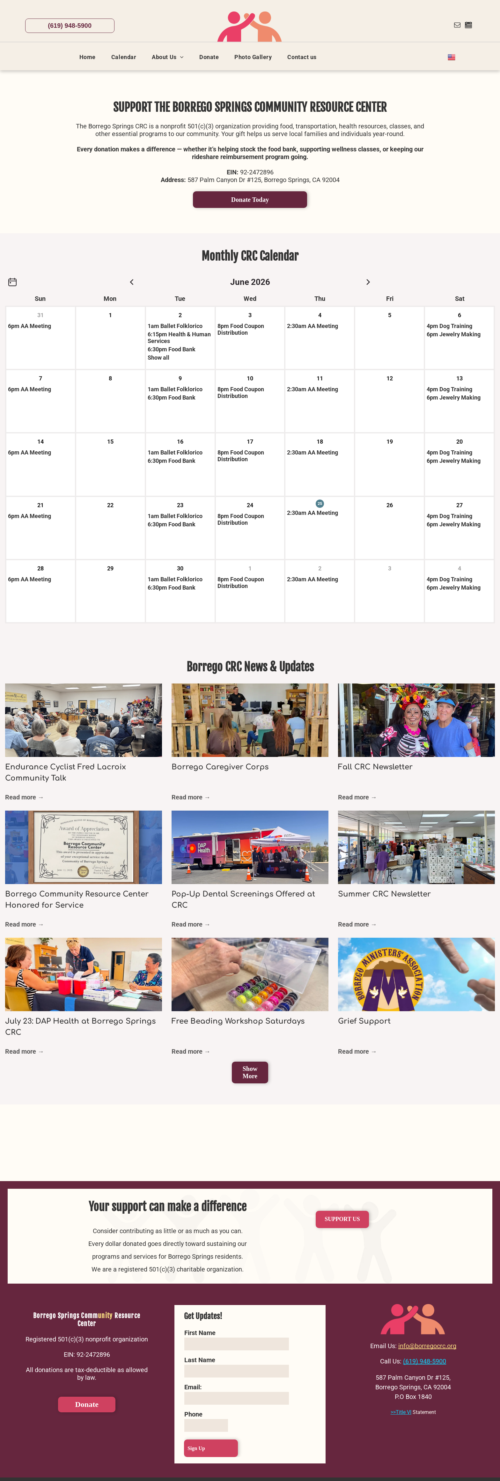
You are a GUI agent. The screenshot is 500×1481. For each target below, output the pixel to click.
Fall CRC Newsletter (375, 767)
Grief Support (364, 1021)
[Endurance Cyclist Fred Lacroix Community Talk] (83, 720)
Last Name (199, 1360)
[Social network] (468, 25)
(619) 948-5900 (424, 1361)
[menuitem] (90, 57)
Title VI (403, 1412)
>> (393, 1412)
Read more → (24, 797)
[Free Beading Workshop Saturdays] (250, 974)
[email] (457, 25)
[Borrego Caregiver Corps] (250, 720)
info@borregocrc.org (427, 1346)
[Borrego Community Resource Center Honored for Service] (83, 847)
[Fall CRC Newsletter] (416, 720)
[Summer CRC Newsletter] (416, 847)
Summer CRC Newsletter (384, 894)
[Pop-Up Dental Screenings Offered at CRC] (250, 847)
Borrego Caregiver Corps (220, 767)
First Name (200, 1333)
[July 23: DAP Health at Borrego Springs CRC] (83, 974)
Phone (193, 1414)
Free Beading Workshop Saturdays (238, 1021)
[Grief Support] (416, 974)
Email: (193, 1387)
